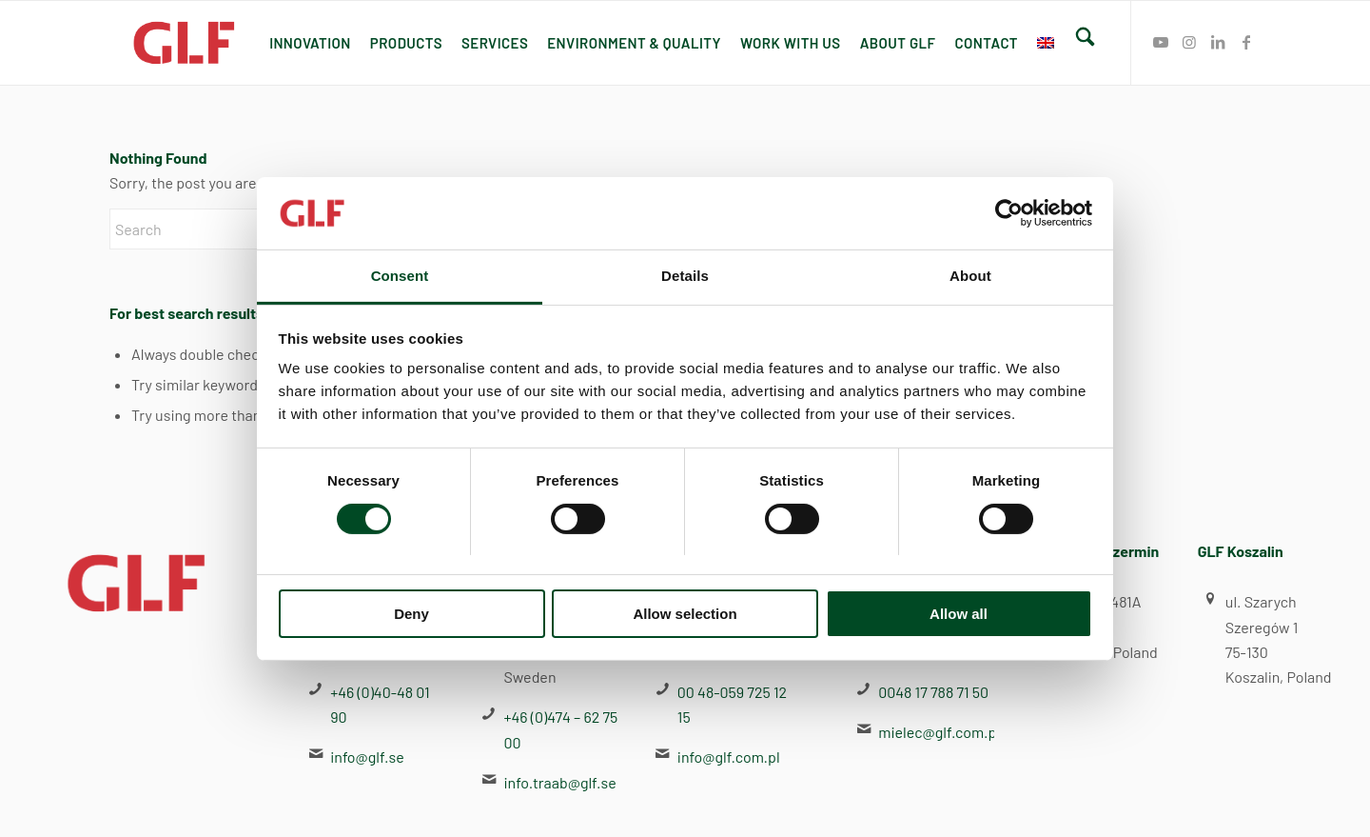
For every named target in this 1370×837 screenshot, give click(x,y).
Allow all (959, 614)
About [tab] (970, 276)
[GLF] (184, 43)
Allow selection (684, 614)
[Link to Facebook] (1246, 42)
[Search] (1085, 43)
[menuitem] (310, 43)
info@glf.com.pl (728, 756)
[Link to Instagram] (1189, 42)
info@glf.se (366, 756)
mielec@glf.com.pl (939, 732)
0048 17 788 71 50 (933, 692)
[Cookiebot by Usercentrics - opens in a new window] (1009, 213)
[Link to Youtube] (1160, 42)
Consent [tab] (400, 276)
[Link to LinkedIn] (1218, 42)
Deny (411, 614)
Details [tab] (685, 276)
